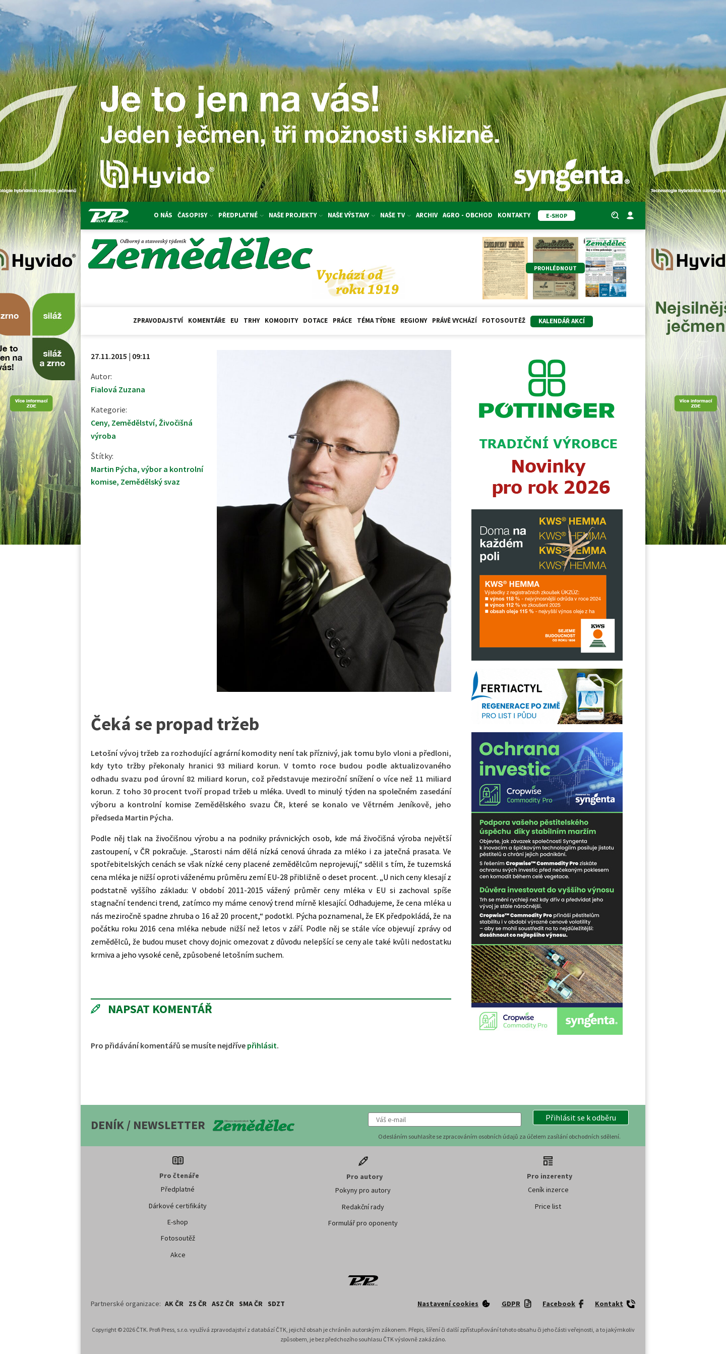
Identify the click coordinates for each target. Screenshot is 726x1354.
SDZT (276, 1303)
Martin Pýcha (114, 469)
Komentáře (206, 320)
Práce (342, 320)
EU (234, 320)
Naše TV (395, 215)
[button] (581, 1117)
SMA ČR (251, 1303)
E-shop (177, 1221)
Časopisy (195, 215)
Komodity (281, 320)
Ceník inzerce (548, 1189)
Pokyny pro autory (363, 1190)
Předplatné (241, 215)
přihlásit (262, 1045)
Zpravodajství (158, 320)
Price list (548, 1206)
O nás (163, 215)
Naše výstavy (351, 215)
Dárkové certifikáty (178, 1205)
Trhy (252, 320)
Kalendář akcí (561, 321)
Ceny (99, 423)
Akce (178, 1254)
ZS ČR (198, 1303)
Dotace (315, 320)
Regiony (413, 320)
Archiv (427, 215)
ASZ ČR (223, 1303)
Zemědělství (133, 423)
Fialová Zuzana (118, 389)
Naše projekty (296, 215)
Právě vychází (454, 320)
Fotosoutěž (503, 320)
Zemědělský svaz (150, 482)
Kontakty (514, 215)
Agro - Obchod (468, 215)
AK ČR (174, 1303)
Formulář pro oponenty (363, 1222)
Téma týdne (376, 320)
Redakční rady (363, 1206)
